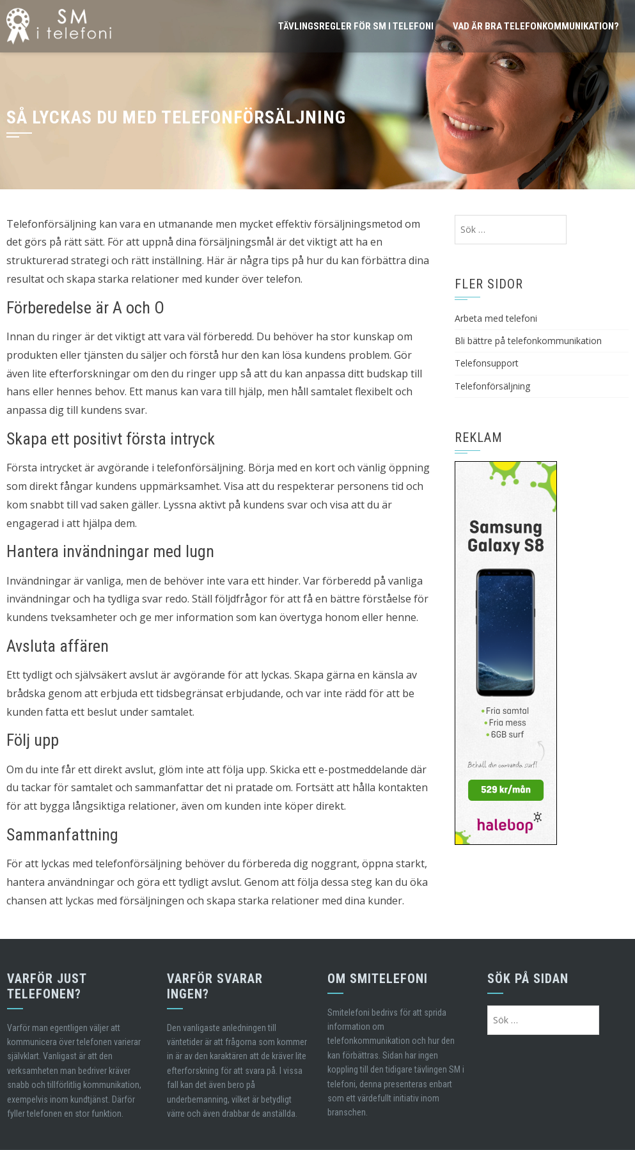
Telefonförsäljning (492, 386)
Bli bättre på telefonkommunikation (528, 341)
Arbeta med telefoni (496, 318)
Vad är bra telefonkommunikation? (536, 26)
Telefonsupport (487, 363)
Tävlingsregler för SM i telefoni (356, 26)
